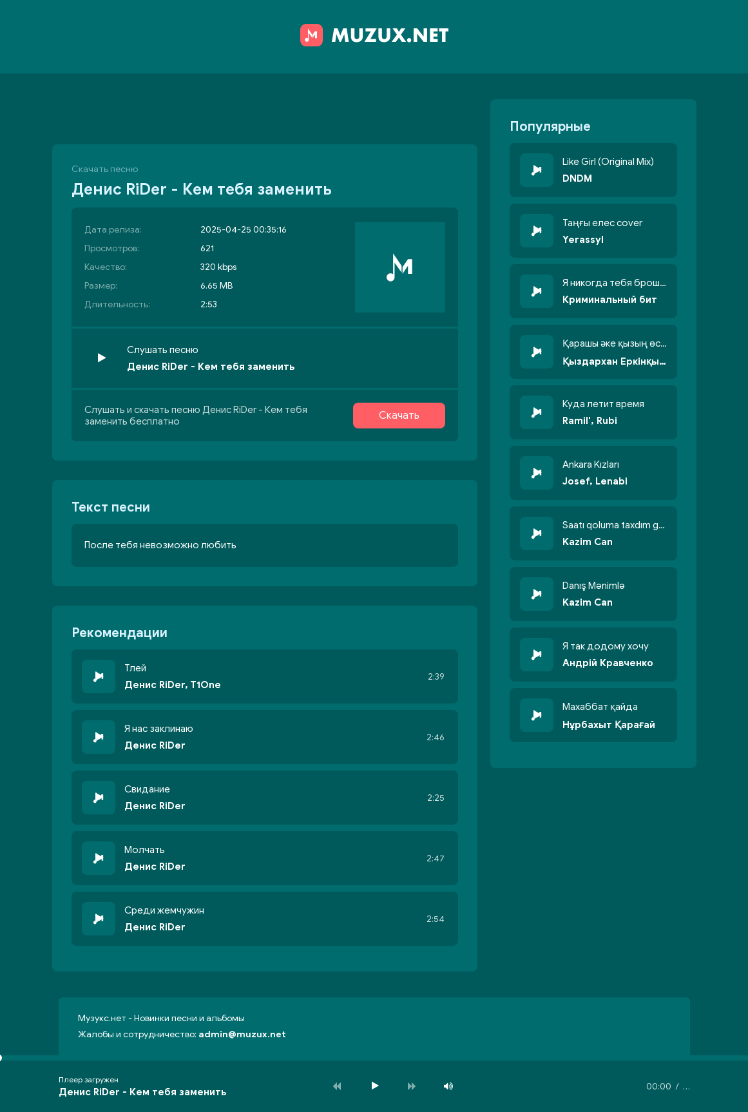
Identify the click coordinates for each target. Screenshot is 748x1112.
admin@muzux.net (242, 1034)
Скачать (399, 415)
